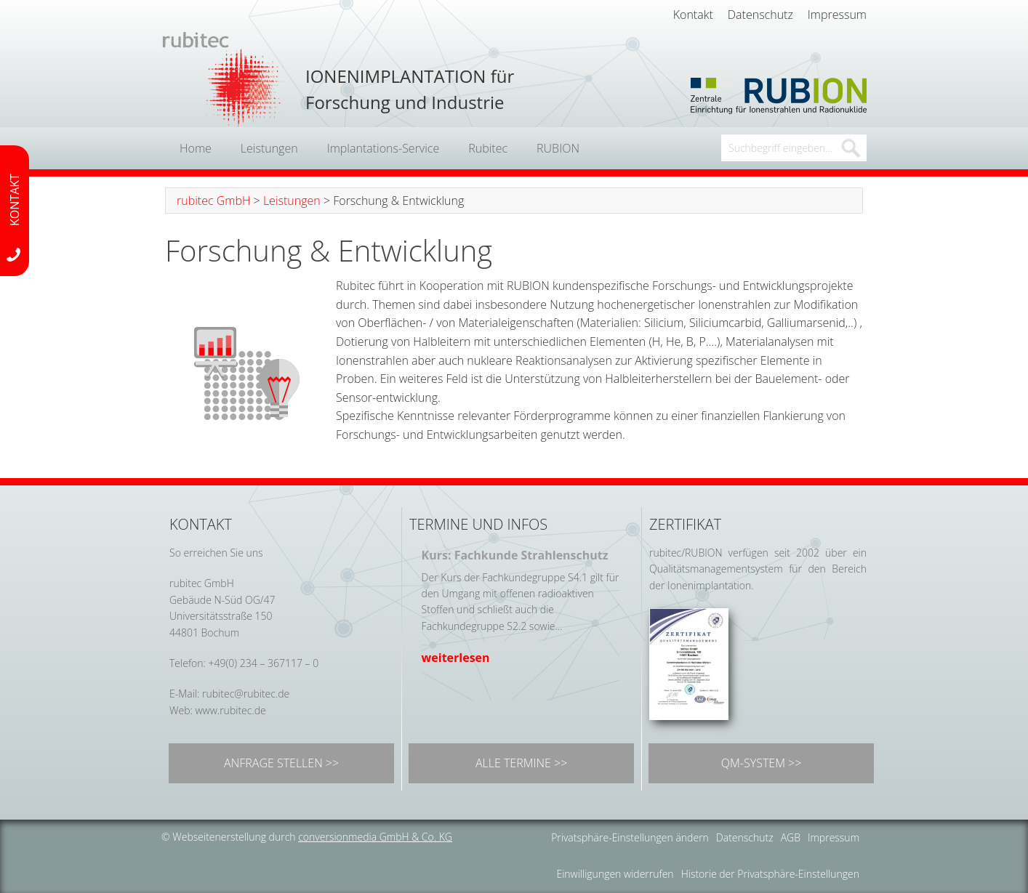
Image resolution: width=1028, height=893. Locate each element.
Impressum (837, 15)
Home (196, 148)
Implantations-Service (383, 148)
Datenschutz (760, 15)
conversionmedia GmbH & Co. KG (375, 837)
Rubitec (487, 148)
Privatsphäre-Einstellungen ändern (630, 837)
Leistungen (269, 148)
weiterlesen (456, 658)
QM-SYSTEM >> (761, 763)
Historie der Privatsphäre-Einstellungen (770, 874)
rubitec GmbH (213, 201)
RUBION (558, 148)
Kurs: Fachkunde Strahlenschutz (515, 555)
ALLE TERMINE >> (521, 763)
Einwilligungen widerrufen (614, 874)
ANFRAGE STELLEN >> (281, 763)
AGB (790, 837)
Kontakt (693, 15)
